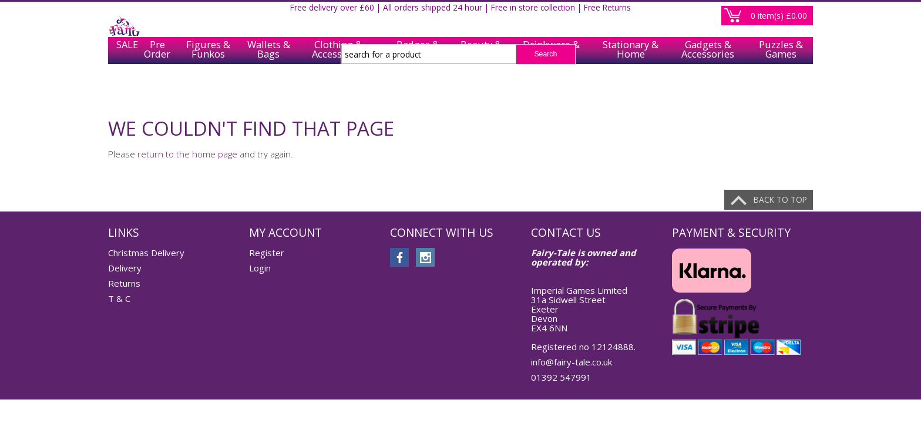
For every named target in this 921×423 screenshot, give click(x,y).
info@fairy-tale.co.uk (571, 362)
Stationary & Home (630, 89)
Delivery (125, 268)
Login (798, 13)
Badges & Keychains (418, 89)
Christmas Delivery (146, 252)
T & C (119, 298)
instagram (425, 257)
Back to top (780, 199)
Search (545, 54)
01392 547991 (561, 377)
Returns (124, 283)
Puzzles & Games (781, 89)
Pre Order (157, 89)
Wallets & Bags (268, 89)
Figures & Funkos (208, 89)
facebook (399, 257)
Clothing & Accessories (338, 89)
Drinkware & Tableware (551, 89)
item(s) (779, 55)
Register (759, 13)
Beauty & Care (481, 89)
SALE (123, 89)
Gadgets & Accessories (707, 89)
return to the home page (187, 154)
